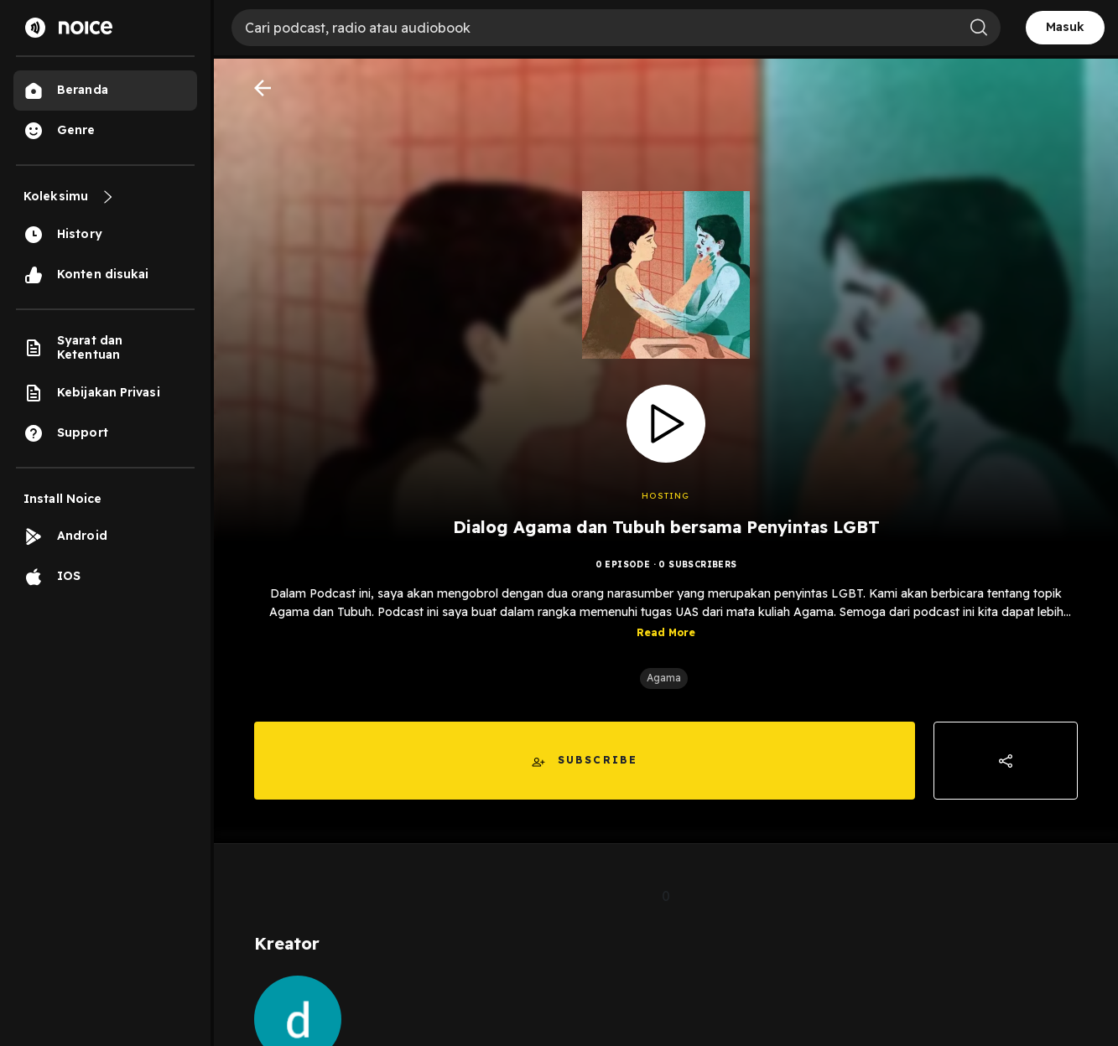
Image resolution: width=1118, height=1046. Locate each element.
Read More (666, 632)
